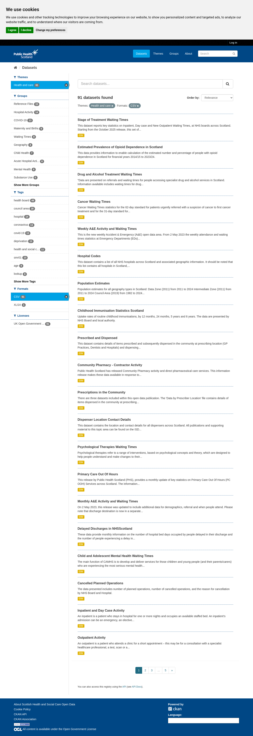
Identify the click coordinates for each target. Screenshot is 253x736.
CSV (81, 135)
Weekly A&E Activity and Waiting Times (107, 228)
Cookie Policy (22, 709)
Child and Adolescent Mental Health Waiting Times (115, 556)
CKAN (174, 709)
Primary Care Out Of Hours (98, 474)
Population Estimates (94, 283)
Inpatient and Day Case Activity (101, 610)
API (124, 686)
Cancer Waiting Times (94, 201)
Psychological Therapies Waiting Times (107, 447)
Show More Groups (26, 185)
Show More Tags (25, 281)
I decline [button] (26, 30)
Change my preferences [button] (50, 30)
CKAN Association (25, 719)
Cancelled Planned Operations (100, 583)
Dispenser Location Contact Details (104, 419)
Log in (233, 42)
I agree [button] (12, 30)
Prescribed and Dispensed (97, 338)
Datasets (141, 53)
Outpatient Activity (92, 637)
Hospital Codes (89, 256)
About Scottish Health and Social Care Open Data (44, 704)
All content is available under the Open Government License (55, 729)
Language (174, 714)
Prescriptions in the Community (102, 392)
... (159, 670)
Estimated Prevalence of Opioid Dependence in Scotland (120, 147)
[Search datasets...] (150, 83)
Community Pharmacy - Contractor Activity (110, 365)
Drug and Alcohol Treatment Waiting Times (110, 174)
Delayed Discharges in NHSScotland (105, 528)
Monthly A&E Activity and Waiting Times (108, 501)
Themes (158, 53)
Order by (192, 97)
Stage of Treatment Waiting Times (103, 119)
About (188, 53)
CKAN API (20, 714)
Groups (173, 53)
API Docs (137, 686)
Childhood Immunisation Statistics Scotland (111, 310)
